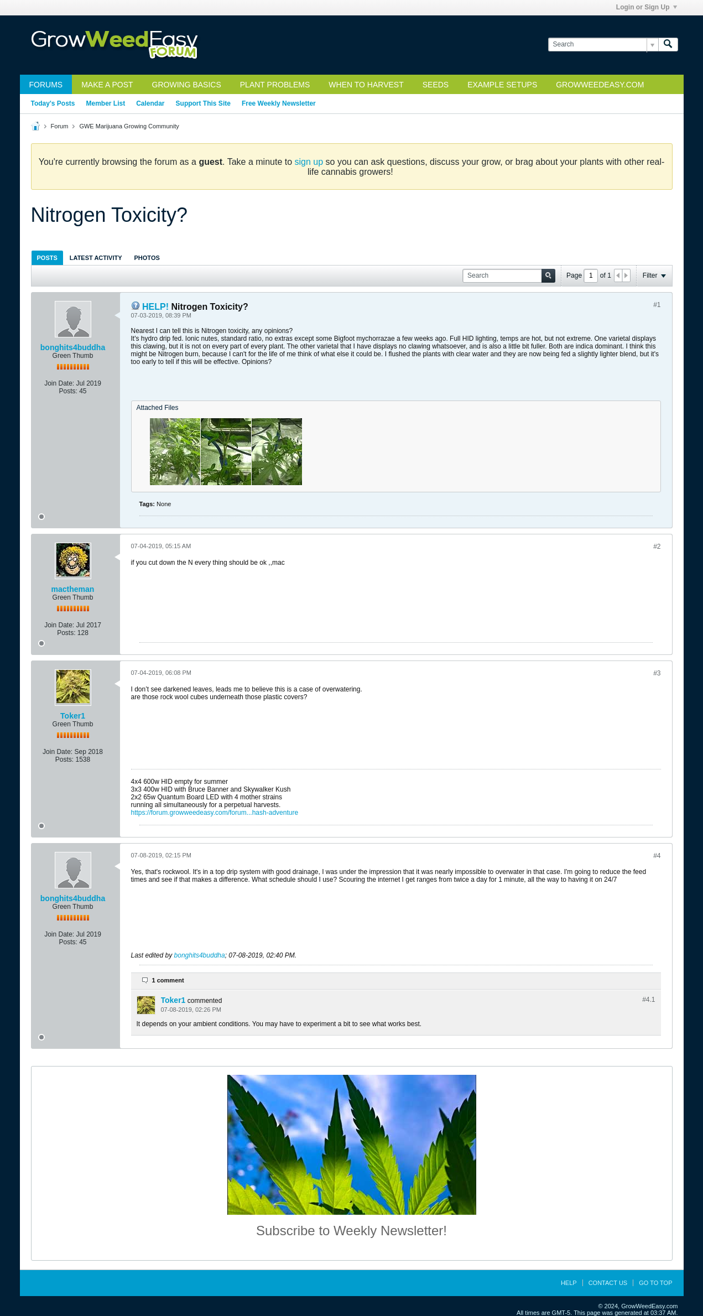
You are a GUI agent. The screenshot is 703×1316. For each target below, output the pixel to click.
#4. (648, 999)
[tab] (47, 257)
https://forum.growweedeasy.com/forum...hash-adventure (215, 812)
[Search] (603, 44)
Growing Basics (186, 84)
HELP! (155, 306)
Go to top (655, 1282)
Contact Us (608, 1282)
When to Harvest (366, 84)
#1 (656, 305)
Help (569, 1282)
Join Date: (59, 383)
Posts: (68, 391)
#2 (656, 546)
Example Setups (502, 84)
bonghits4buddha (72, 347)
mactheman (73, 589)
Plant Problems (275, 84)
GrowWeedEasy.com (600, 84)
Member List (106, 103)
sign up (309, 162)
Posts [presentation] (47, 257)
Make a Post (107, 84)
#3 (656, 673)
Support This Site (203, 103)
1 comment (168, 980)
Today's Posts (53, 103)
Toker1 (72, 715)
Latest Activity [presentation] (96, 257)
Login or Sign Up (646, 7)
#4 (656, 856)
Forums (46, 84)
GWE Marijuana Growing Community (129, 126)
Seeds (436, 84)
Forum (60, 126)
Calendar (150, 103)
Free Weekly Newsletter (279, 103)
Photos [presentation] (147, 257)
